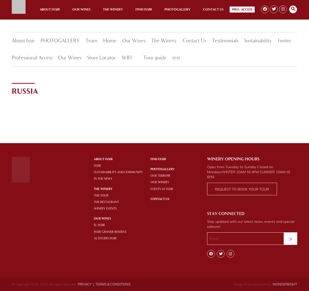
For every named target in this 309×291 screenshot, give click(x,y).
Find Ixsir (143, 9)
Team (91, 41)
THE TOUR (101, 195)
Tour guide (155, 58)
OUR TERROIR (160, 175)
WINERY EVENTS (105, 208)
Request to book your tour (242, 189)
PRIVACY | (86, 284)
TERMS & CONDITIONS (112, 284)
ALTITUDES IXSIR (105, 238)
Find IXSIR (158, 159)
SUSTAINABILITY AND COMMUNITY (118, 172)
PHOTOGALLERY (60, 41)
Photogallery (178, 9)
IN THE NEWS (103, 178)
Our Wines (81, 9)
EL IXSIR (99, 225)
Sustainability (258, 41)
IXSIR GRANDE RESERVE (110, 232)
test (176, 58)
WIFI (126, 58)
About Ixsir (50, 9)
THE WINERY (103, 189)
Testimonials (225, 41)
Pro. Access (242, 9)
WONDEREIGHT (284, 284)
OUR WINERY (159, 182)
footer (284, 41)
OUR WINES (102, 218)
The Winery (113, 9)
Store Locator (101, 58)
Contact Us (213, 9)
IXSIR (97, 165)
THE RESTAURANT (106, 202)
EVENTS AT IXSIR (161, 189)
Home (109, 41)
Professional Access (32, 58)
